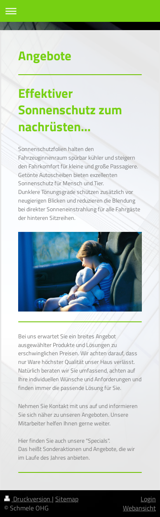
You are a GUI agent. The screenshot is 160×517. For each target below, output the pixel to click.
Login (148, 499)
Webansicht (139, 508)
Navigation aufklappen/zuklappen (80, 11)
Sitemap (66, 499)
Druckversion (28, 499)
